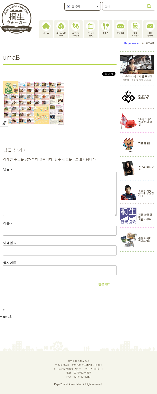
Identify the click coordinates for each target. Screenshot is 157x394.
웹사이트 (9, 262)
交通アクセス (135, 29)
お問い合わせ (150, 29)
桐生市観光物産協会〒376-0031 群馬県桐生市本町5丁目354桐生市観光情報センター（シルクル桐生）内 (78, 364)
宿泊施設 (120, 28)
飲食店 (105, 28)
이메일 (9, 243)
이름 (8, 223)
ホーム (46, 28)
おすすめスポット (75, 29)
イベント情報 (90, 29)
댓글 (8, 169)
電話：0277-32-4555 (78, 372)
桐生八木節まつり (61, 29)
